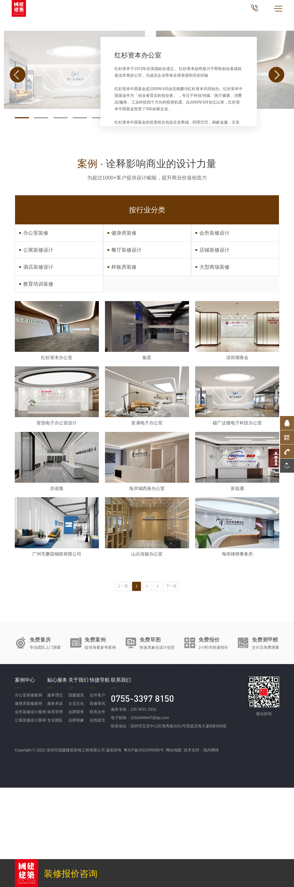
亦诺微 (56, 578)
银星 (146, 433)
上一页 (117, 685)
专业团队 (55, 819)
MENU (278, 8)
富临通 (237, 578)
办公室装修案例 (28, 794)
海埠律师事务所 (237, 651)
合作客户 (97, 794)
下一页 (177, 685)
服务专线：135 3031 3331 (133, 808)
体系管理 (55, 811)
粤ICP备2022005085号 (144, 849)
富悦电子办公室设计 (57, 506)
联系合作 (97, 811)
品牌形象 (76, 819)
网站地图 (173, 849)
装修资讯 (97, 803)
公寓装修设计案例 (30, 819)
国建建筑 (76, 794)
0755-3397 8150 (142, 797)
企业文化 (76, 803)
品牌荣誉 (76, 811)
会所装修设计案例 (30, 811)
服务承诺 (55, 803)
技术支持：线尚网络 (201, 849)
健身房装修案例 (28, 803)
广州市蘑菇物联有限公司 (56, 651)
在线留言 (97, 819)
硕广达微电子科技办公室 (237, 506)
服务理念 (55, 794)
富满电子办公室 (146, 506)
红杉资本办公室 (137, 124)
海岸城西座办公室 (147, 578)
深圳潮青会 (237, 433)
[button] (22, 186)
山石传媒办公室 (146, 651)
